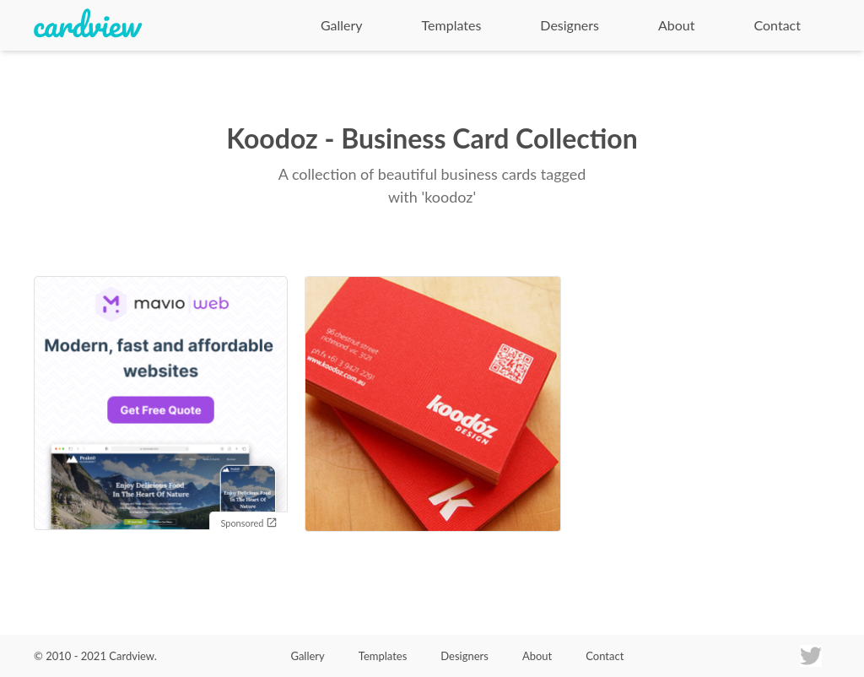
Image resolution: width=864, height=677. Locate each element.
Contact (777, 25)
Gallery (342, 25)
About (676, 25)
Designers (569, 25)
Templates (452, 25)
